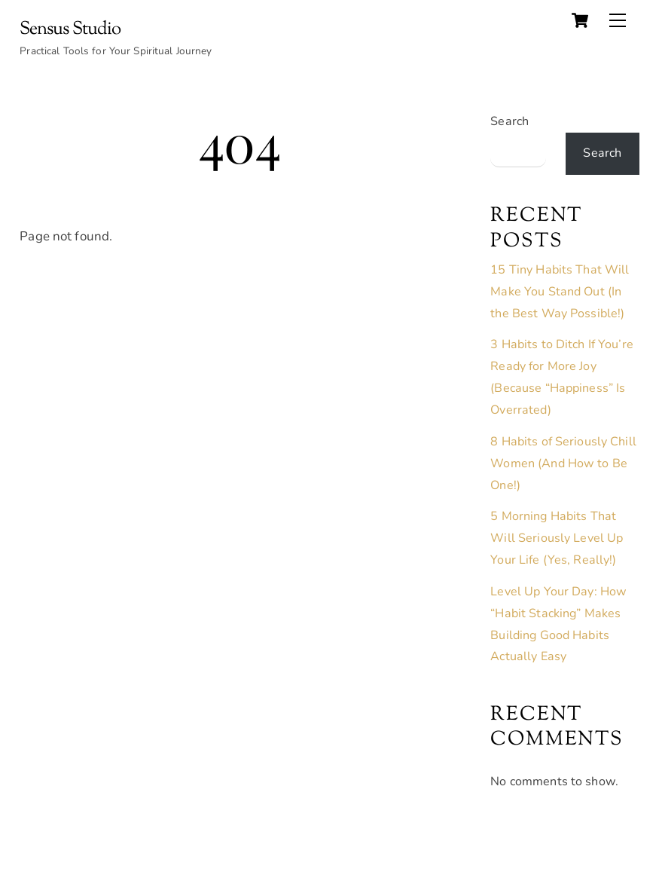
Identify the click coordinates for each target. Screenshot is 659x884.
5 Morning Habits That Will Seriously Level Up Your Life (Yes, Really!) (556, 538)
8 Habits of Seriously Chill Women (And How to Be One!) (563, 463)
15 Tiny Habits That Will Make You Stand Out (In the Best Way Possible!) (559, 292)
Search (509, 121)
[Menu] (618, 20)
